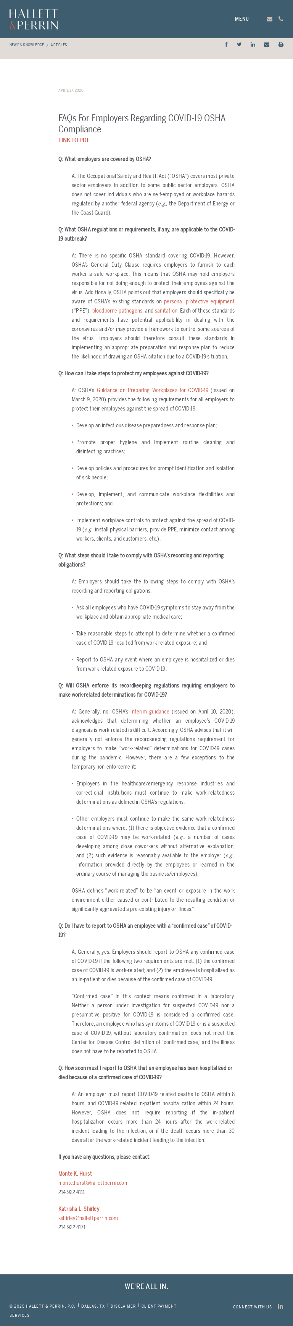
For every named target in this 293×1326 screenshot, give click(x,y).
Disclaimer (123, 1306)
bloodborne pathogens (117, 311)
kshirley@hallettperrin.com (88, 1218)
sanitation (166, 311)
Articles (59, 45)
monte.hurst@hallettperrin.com (93, 1183)
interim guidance (149, 712)
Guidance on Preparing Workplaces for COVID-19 (154, 390)
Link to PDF (74, 140)
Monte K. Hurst (75, 1174)
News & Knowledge (27, 45)
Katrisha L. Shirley (78, 1209)
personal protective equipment (199, 301)
